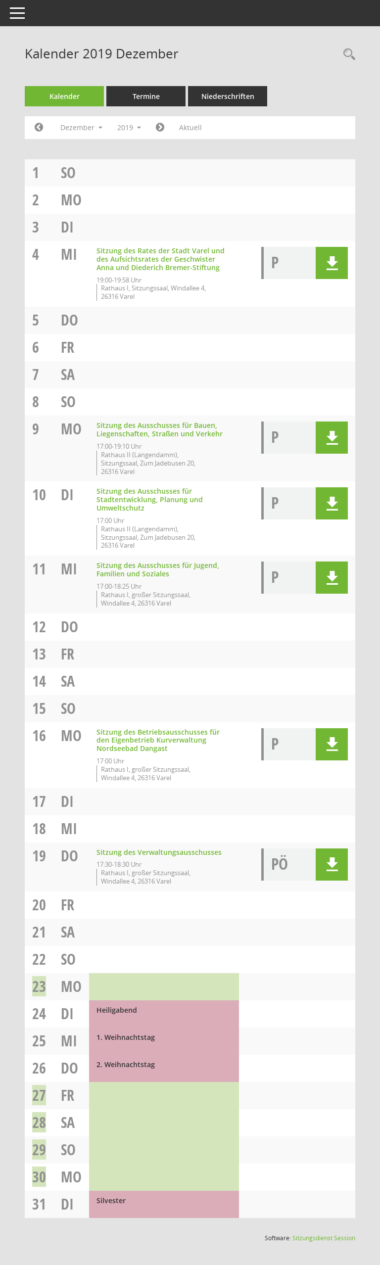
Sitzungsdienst (323, 1238)
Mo (71, 199)
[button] (332, 263)
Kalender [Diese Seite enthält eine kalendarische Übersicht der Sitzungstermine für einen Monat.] (64, 96)
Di (67, 227)
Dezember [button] (81, 127)
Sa (68, 374)
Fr (67, 347)
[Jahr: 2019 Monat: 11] (38, 128)
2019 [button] (129, 127)
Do (69, 320)
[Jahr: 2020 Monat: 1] (160, 128)
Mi (69, 254)
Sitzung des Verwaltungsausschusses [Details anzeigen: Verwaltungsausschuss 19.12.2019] (159, 852)
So (68, 172)
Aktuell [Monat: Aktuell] (190, 127)
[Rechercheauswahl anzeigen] (346, 55)
